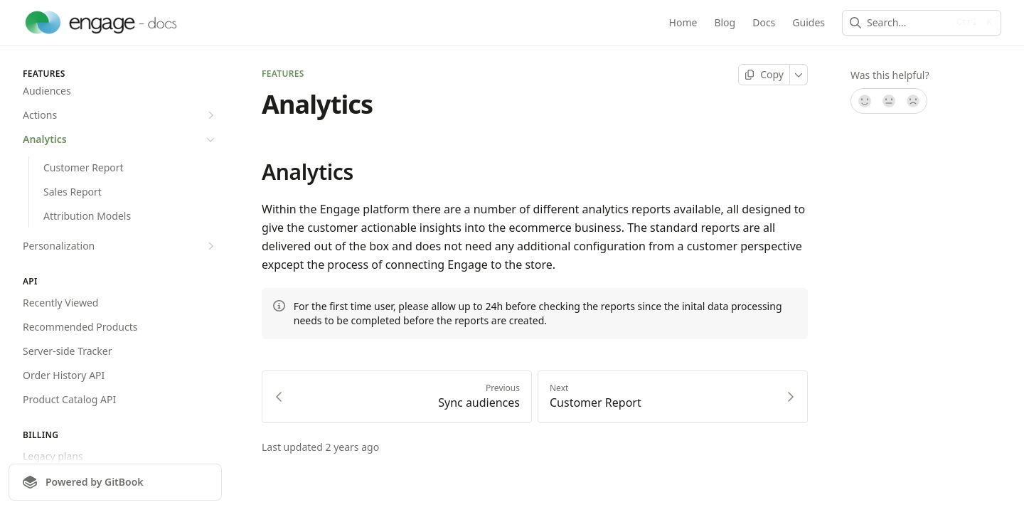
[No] (914, 101)
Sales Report (72, 191)
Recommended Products (80, 327)
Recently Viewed (60, 302)
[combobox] (907, 22)
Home (683, 22)
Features (283, 74)
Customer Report (83, 167)
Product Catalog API (69, 399)
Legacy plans (53, 456)
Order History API (64, 375)
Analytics (120, 139)
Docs (763, 22)
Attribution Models (87, 216)
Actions (120, 115)
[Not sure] (889, 101)
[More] (799, 74)
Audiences (47, 90)
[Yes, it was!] (864, 101)
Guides (808, 22)
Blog (724, 22)
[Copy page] (764, 74)
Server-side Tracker (67, 351)
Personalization (120, 246)
